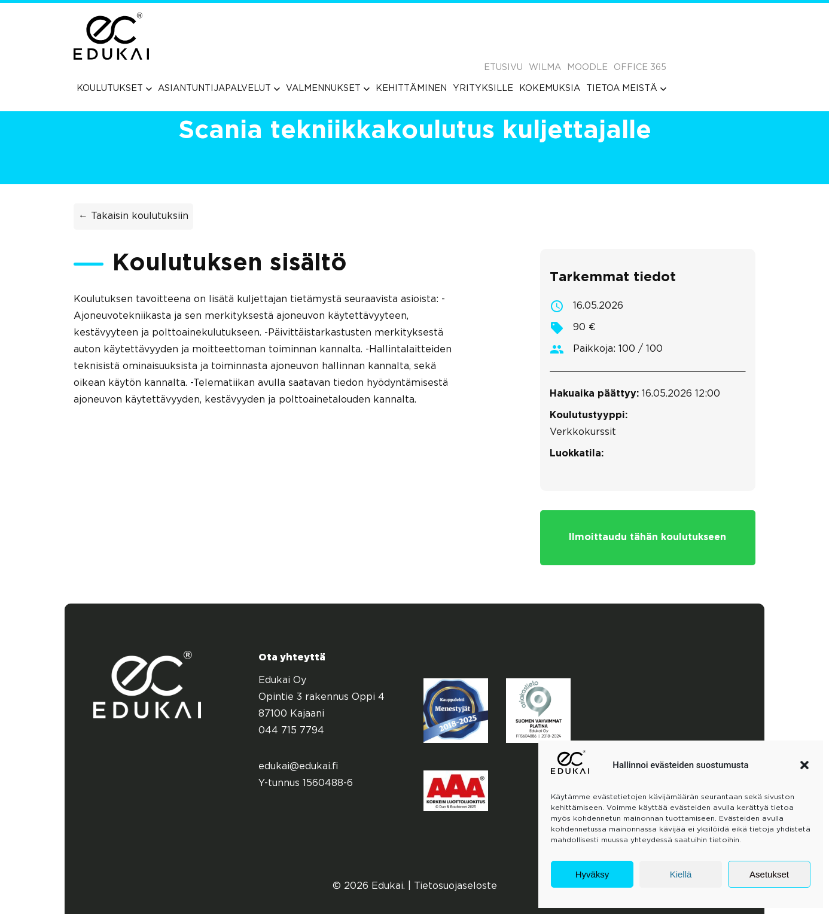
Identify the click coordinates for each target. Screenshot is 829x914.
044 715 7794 (291, 730)
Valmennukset (328, 88)
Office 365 (640, 67)
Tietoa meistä (626, 88)
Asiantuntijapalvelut (219, 88)
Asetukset (769, 874)
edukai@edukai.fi (298, 766)
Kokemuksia (549, 88)
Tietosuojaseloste (455, 886)
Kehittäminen (411, 88)
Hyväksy (592, 874)
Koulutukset (114, 88)
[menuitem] (114, 88)
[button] (804, 765)
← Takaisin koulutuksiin (133, 216)
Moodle (587, 67)
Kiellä (681, 874)
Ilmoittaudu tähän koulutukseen (647, 537)
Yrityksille (483, 88)
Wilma (545, 67)
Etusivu (503, 67)
